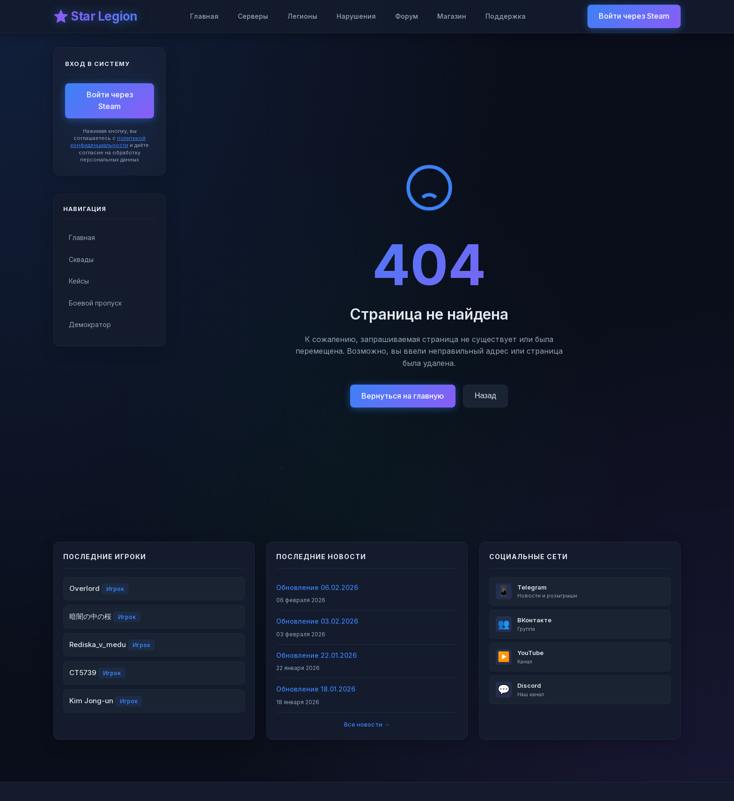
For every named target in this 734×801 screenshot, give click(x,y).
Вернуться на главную (402, 395)
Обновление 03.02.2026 (317, 621)
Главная (204, 16)
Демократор (90, 324)
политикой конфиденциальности (108, 141)
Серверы (253, 16)
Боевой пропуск (95, 303)
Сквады (81, 259)
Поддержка (505, 16)
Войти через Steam (634, 16)
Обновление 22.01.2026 (316, 655)
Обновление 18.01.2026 (315, 689)
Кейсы (79, 281)
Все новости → (367, 724)
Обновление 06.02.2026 (317, 587)
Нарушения (356, 16)
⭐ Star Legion (95, 16)
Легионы (302, 16)
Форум (406, 16)
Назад (485, 396)
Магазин (451, 16)
